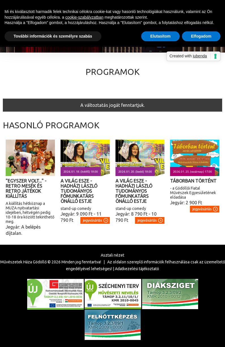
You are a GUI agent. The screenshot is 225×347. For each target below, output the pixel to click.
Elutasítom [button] (160, 36)
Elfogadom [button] (201, 36)
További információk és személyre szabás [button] (53, 36)
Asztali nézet (112, 255)
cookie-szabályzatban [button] (84, 17)
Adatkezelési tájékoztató (137, 268)
